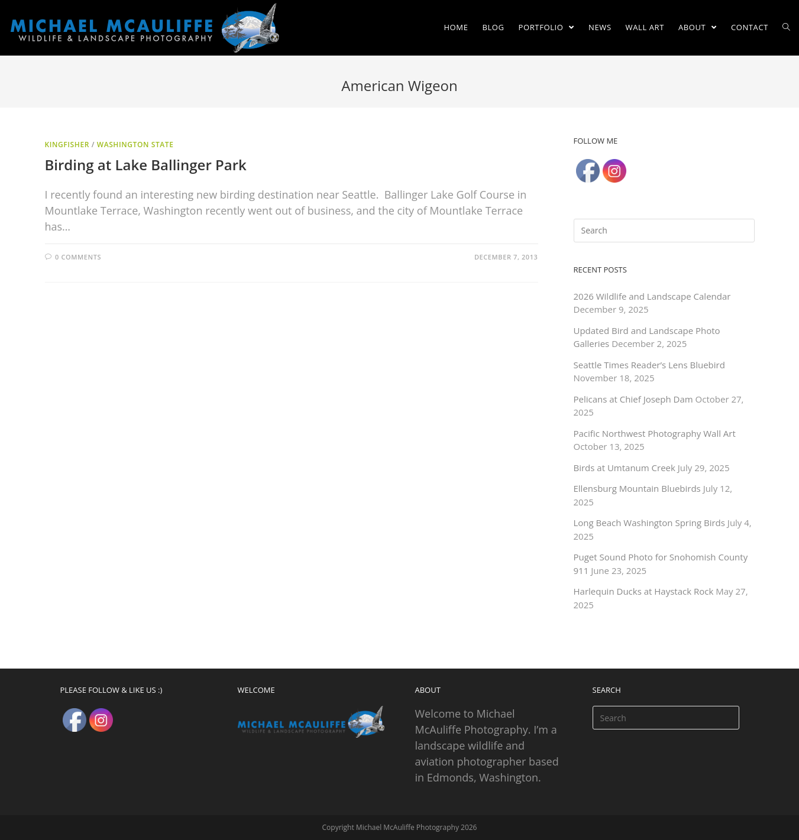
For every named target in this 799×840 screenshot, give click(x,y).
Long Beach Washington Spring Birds (649, 522)
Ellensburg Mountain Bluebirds (637, 488)
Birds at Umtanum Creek (624, 467)
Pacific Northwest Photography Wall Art (655, 433)
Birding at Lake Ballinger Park (146, 164)
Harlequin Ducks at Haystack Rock (644, 591)
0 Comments (78, 256)
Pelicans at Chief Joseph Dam (633, 399)
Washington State (135, 145)
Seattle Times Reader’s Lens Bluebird (649, 365)
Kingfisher (67, 145)
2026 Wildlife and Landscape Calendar (652, 296)
